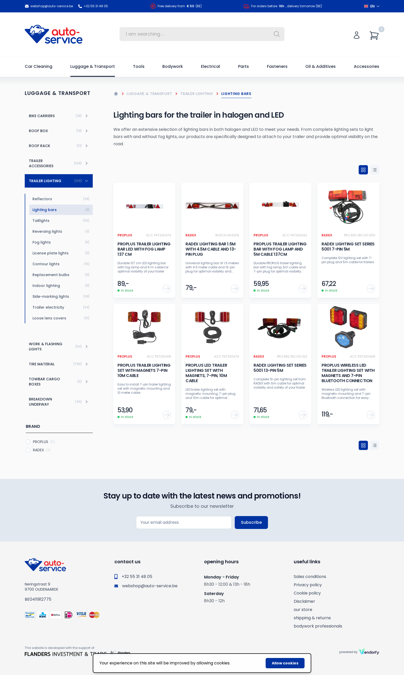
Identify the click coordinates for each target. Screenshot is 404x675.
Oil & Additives (320, 66)
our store (303, 610)
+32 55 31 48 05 (93, 6)
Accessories (366, 66)
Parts (243, 66)
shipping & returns (312, 618)
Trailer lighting (196, 93)
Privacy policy (308, 585)
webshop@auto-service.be (49, 6)
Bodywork (172, 66)
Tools (139, 66)
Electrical (210, 66)
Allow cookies (285, 663)
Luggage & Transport (92, 66)
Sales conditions (310, 577)
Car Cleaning (38, 66)
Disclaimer (304, 601)
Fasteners (277, 66)
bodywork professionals (318, 626)
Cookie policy (307, 593)
